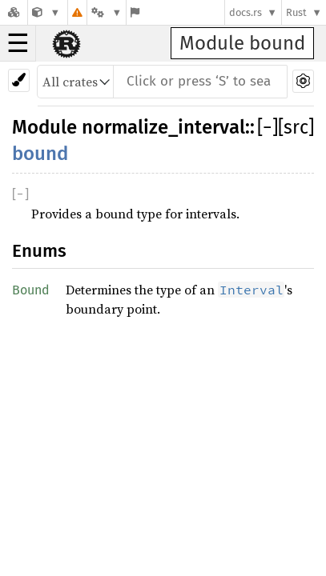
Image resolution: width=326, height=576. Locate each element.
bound (40, 153)
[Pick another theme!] (19, 80)
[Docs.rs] (13, 12)
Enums (39, 251)
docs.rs (245, 12)
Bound (31, 290)
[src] (296, 127)
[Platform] (106, 12)
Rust (296, 12)
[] (267, 127)
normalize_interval (163, 127)
